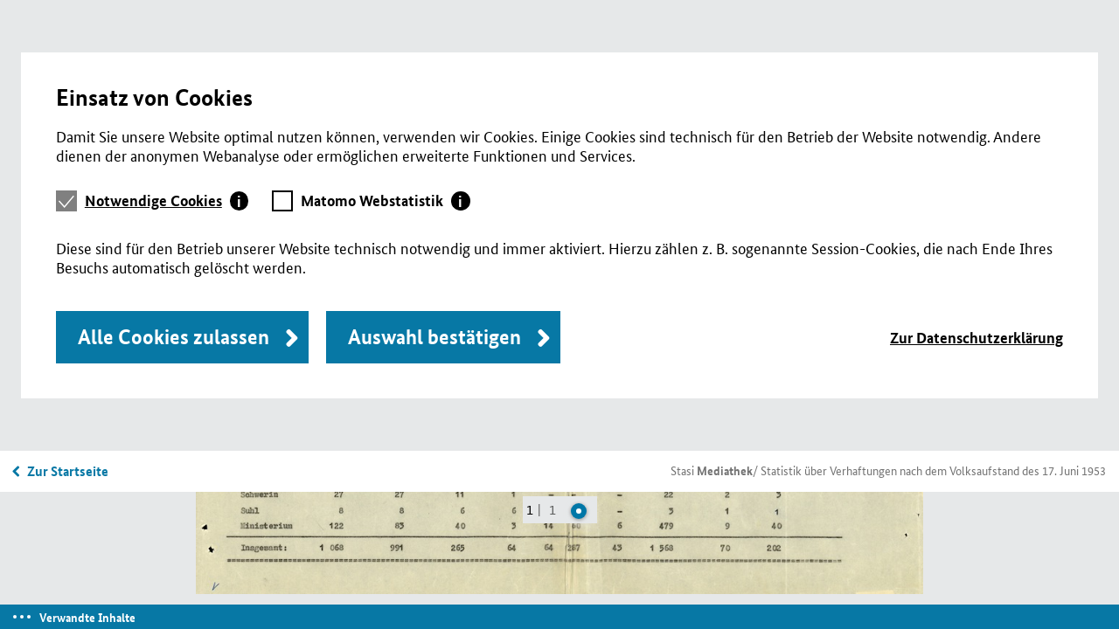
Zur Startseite (67, 470)
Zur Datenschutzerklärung (976, 338)
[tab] (167, 200)
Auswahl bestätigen (434, 336)
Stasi (712, 470)
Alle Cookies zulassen (173, 336)
